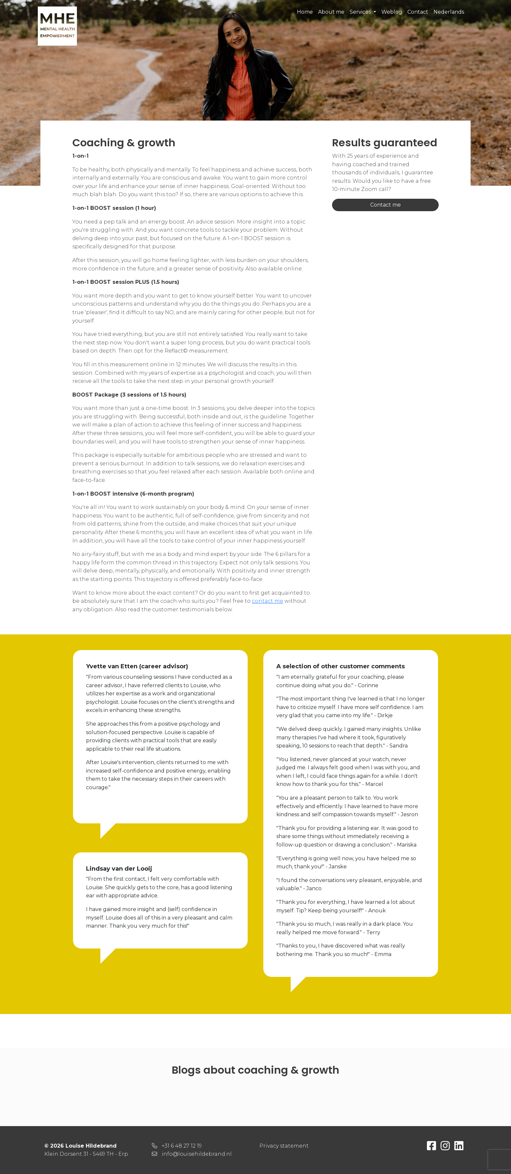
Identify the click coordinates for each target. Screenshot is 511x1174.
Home (305, 12)
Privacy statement (284, 1146)
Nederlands (448, 12)
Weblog (391, 12)
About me (331, 12)
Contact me (385, 205)
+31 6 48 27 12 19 (182, 1146)
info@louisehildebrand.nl (197, 1154)
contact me (267, 601)
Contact (417, 12)
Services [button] (361, 12)
